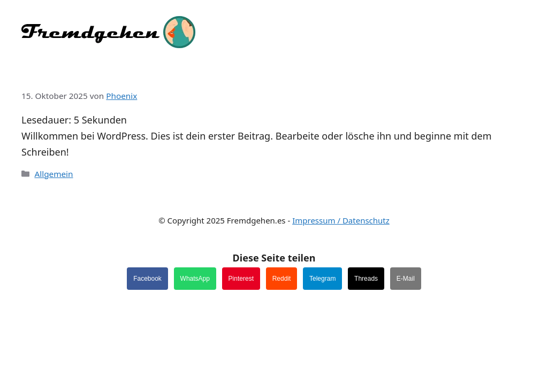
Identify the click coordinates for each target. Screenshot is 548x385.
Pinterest (241, 278)
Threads (366, 278)
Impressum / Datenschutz (341, 220)
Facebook (147, 278)
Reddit (281, 278)
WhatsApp (195, 278)
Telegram (322, 278)
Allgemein (53, 173)
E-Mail (406, 278)
